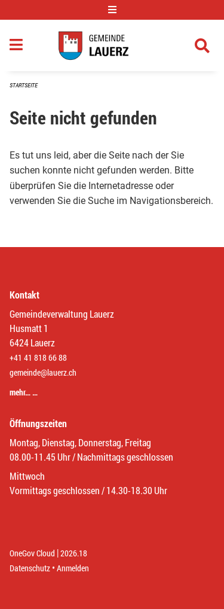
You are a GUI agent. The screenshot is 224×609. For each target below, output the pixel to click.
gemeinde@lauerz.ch (43, 372)
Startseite (24, 85)
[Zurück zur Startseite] (112, 45)
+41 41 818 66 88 (38, 357)
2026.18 (73, 553)
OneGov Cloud (32, 553)
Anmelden (73, 568)
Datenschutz (30, 568)
